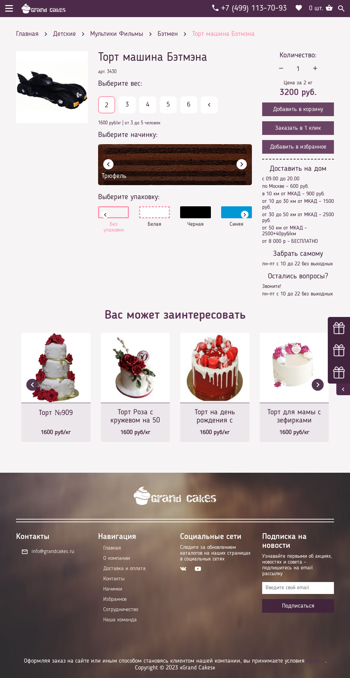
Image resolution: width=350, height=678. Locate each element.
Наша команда (120, 620)
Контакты (113, 579)
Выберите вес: (120, 83)
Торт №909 (56, 413)
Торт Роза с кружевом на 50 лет (135, 417)
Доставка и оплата (124, 568)
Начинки (112, 589)
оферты (315, 661)
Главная (112, 548)
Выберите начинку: (128, 135)
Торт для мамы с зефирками (294, 416)
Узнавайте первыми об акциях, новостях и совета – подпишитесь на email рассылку (297, 565)
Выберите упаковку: (129, 197)
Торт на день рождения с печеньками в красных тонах (214, 417)
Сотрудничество (120, 609)
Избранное (115, 599)
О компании (116, 558)
